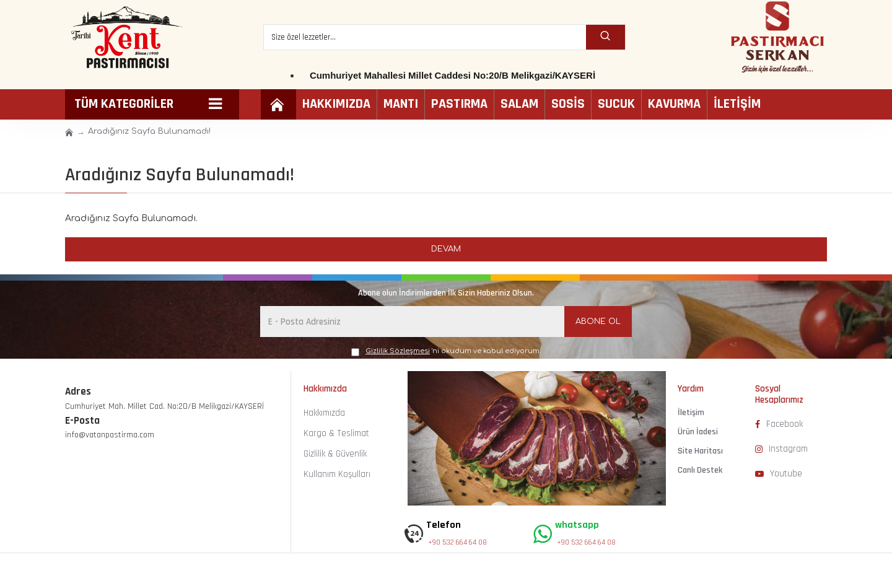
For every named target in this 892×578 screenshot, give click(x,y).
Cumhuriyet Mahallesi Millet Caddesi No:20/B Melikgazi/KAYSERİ (452, 75)
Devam (446, 249)
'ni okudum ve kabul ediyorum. (446, 351)
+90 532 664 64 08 (457, 542)
